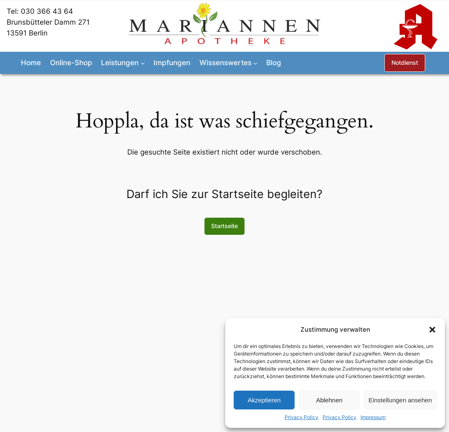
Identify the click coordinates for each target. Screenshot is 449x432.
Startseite (224, 225)
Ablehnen (329, 400)
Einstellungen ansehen (400, 400)
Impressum (373, 417)
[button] (432, 329)
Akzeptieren (263, 400)
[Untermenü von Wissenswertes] (255, 63)
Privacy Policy (301, 417)
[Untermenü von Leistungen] (143, 63)
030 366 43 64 (47, 11)
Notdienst (404, 62)
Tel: (14, 11)
